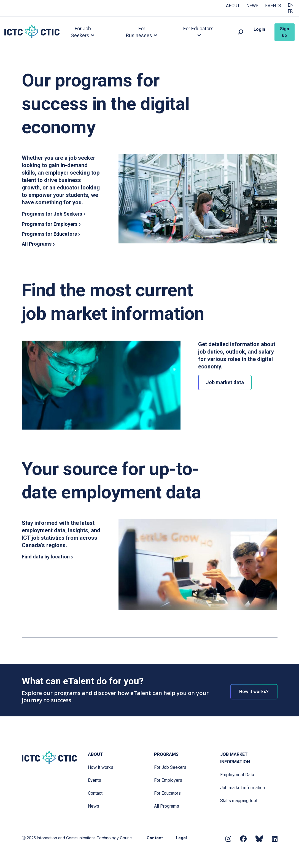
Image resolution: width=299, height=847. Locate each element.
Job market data (225, 382)
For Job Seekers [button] (81, 32)
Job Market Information (235, 758)
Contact (95, 793)
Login (259, 29)
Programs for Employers (49, 224)
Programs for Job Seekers (52, 214)
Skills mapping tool (238, 800)
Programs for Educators (49, 234)
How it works (100, 767)
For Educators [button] (198, 28)
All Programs (37, 244)
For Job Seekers (170, 767)
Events (273, 5)
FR (290, 11)
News (252, 5)
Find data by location (46, 557)
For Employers (168, 780)
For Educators (167, 793)
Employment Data (237, 774)
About (233, 5)
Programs (166, 754)
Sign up (284, 32)
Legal (181, 837)
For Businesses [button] (139, 32)
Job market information (242, 787)
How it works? (254, 691)
